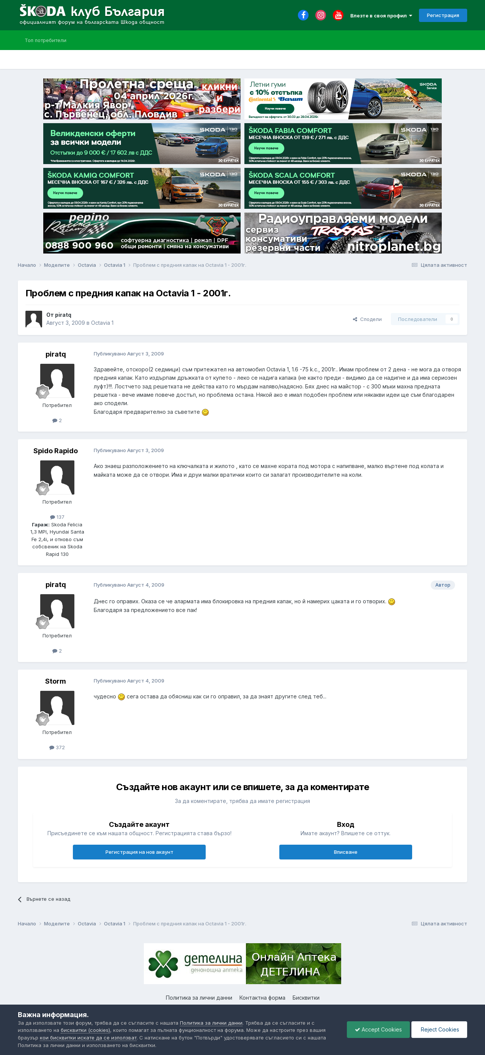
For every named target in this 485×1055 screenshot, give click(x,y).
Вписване (345, 852)
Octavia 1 (102, 322)
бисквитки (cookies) (85, 1030)
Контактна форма (262, 997)
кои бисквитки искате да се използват (88, 1038)
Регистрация (443, 15)
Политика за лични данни (199, 997)
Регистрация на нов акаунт (139, 852)
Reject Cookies (439, 1029)
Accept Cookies (378, 1029)
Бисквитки (306, 997)
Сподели (367, 319)
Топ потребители (45, 40)
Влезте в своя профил (381, 16)
